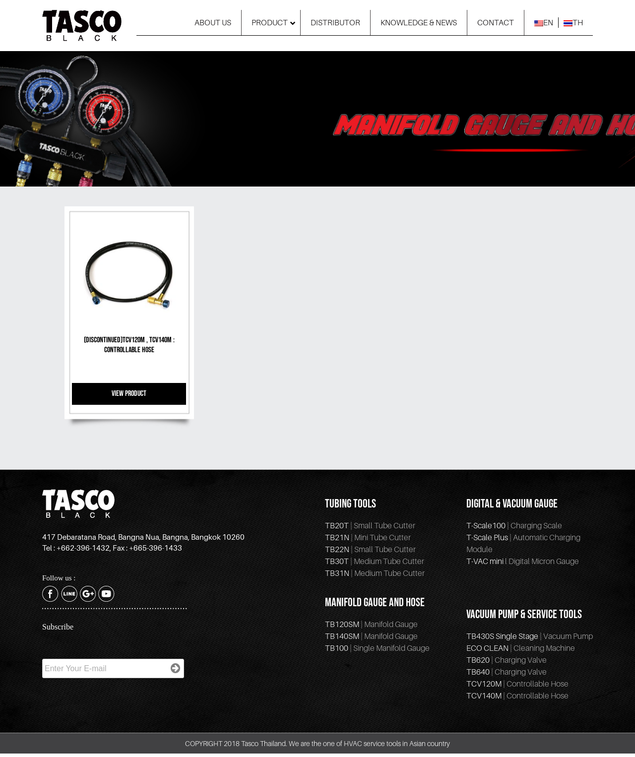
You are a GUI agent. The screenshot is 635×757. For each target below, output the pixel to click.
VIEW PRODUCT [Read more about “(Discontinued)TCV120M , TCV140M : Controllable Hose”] (129, 393)
